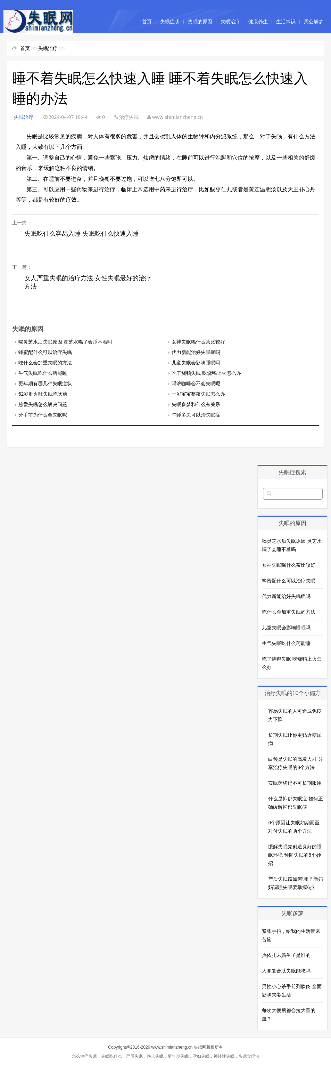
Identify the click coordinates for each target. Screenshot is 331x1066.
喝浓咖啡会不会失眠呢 (196, 383)
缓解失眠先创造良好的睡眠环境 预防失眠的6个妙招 (295, 855)
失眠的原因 (200, 21)
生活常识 (286, 21)
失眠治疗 (230, 21)
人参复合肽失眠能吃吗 (286, 971)
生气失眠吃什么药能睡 (42, 373)
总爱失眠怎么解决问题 (42, 404)
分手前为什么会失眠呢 (42, 415)
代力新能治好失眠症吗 (196, 352)
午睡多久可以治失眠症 (196, 415)
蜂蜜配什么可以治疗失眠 (45, 352)
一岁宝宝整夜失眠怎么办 (198, 394)
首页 (147, 21)
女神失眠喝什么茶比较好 (198, 342)
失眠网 (200, 1047)
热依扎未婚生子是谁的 (286, 955)
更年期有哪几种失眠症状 (45, 383)
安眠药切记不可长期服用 (295, 783)
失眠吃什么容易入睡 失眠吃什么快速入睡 (81, 233)
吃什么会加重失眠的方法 (45, 362)
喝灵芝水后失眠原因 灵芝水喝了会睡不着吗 (65, 342)
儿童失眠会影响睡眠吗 (196, 362)
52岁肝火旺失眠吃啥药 (43, 394)
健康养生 (258, 21)
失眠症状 (170, 21)
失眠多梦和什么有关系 (196, 404)
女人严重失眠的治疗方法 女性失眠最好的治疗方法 (87, 282)
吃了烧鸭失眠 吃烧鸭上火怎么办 (206, 373)
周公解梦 (313, 21)
